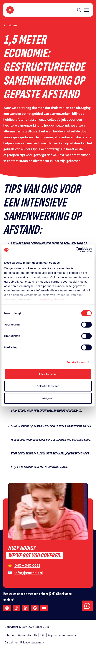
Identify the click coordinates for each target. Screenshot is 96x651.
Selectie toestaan (48, 386)
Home (13, 25)
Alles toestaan (48, 374)
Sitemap (10, 635)
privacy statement (54, 299)
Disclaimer (11, 642)
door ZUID (42, 626)
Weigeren (48, 398)
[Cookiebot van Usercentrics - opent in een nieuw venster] (75, 249)
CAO (42, 635)
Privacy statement (32, 642)
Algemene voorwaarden (63, 635)
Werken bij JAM (27, 635)
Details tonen (76, 362)
